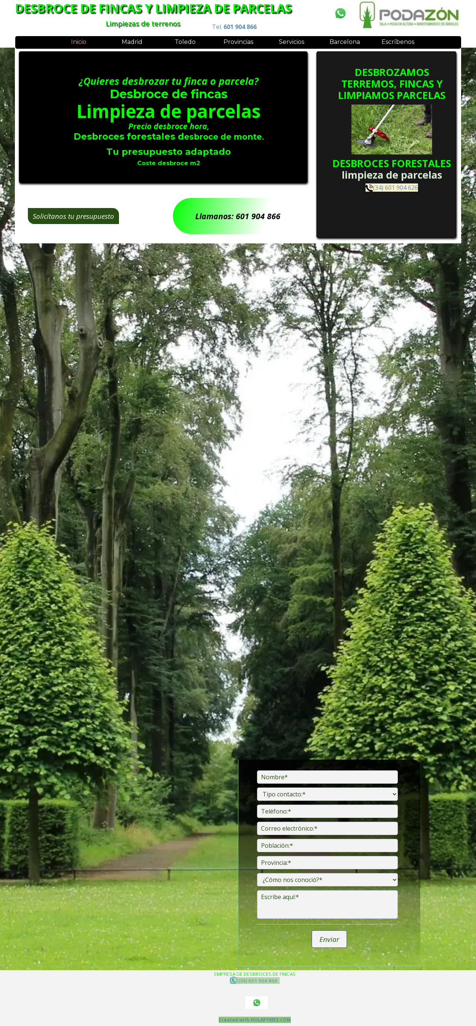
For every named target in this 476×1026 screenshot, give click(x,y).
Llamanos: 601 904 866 (238, 216)
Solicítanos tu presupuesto (73, 216)
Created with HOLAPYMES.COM (255, 1020)
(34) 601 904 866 (255, 980)
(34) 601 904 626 (395, 186)
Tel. (234, 27)
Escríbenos (398, 41)
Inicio (78, 41)
